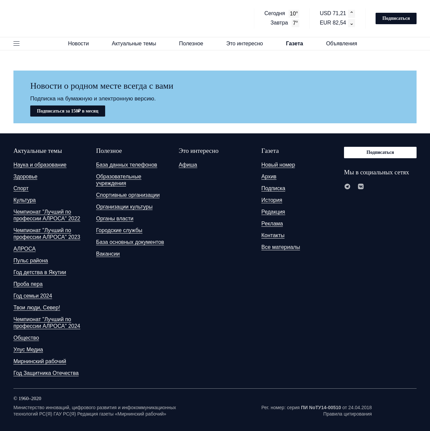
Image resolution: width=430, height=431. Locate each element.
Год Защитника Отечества (46, 373)
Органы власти (114, 218)
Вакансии (108, 254)
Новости (81, 43)
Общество (26, 338)
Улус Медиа (28, 349)
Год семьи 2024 (32, 296)
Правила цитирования (347, 414)
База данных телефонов (126, 165)
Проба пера (28, 284)
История (271, 200)
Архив (268, 176)
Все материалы (280, 247)
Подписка (273, 188)
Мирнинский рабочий (39, 361)
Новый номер (278, 165)
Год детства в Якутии (39, 272)
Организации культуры (124, 207)
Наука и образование (40, 165)
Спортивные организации (128, 195)
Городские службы (119, 230)
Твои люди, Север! (36, 307)
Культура (24, 200)
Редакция (273, 212)
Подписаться (396, 18)
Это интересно (247, 43)
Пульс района (30, 260)
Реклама (272, 223)
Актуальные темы (137, 43)
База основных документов (130, 242)
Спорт (21, 188)
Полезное (194, 43)
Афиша (188, 165)
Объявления (344, 43)
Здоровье (25, 176)
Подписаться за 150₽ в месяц (67, 111)
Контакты (273, 235)
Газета (297, 43)
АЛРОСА (24, 249)
